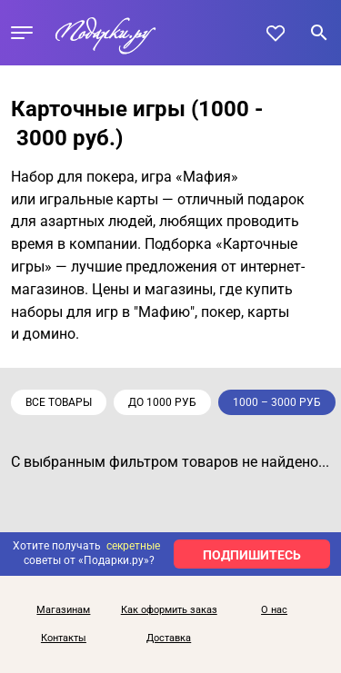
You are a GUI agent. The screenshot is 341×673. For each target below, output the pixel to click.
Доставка (168, 638)
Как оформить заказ (169, 610)
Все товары (58, 402)
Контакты (63, 638)
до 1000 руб (162, 402)
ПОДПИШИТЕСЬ (252, 555)
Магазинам (63, 610)
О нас (274, 610)
